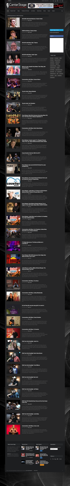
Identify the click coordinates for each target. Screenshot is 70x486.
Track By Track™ (13, 10)
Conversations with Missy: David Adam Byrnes (32, 128)
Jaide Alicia (30, 69)
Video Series (39, 10)
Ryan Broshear (59, 71)
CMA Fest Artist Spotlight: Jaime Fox (30, 341)
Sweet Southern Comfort (59, 69)
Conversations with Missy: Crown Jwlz (30, 425)
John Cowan (61, 73)
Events (49, 10)
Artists (44, 10)
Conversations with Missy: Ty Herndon (30, 329)
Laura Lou (29, 193)
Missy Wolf (30, 20)
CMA (57, 73)
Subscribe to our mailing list (55, 447)
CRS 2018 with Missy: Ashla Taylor (29, 54)
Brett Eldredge (52, 69)
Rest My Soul (59, 75)
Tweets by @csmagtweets (54, 32)
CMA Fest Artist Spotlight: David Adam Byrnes (32, 353)
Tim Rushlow (56, 58)
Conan (55, 75)
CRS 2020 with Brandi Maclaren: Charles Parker (32, 18)
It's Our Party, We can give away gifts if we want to (33, 305)
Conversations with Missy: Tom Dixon (30, 280)
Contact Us (9, 453)
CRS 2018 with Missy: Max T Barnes (30, 42)
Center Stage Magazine (29, 470)
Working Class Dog (52, 73)
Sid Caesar (51, 58)
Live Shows (33, 10)
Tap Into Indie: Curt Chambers (28, 103)
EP (55, 71)
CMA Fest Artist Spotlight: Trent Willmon (31, 365)
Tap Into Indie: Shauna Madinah (29, 91)
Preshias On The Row (25, 10)
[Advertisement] (57, 21)
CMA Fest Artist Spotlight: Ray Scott (30, 377)
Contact (53, 10)
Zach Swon (51, 75)
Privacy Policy (36, 470)
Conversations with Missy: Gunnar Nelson (31, 79)
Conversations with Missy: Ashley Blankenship (32, 292)
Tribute (60, 58)
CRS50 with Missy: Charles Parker (29, 30)
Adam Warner (52, 71)
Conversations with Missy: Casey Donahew (31, 317)
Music (19, 10)
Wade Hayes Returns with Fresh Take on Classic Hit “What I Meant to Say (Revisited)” (19, 0)
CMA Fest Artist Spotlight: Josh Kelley (30, 414)
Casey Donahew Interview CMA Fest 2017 (31, 153)
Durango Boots (52, 77)
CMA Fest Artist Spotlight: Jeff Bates (30, 389)
